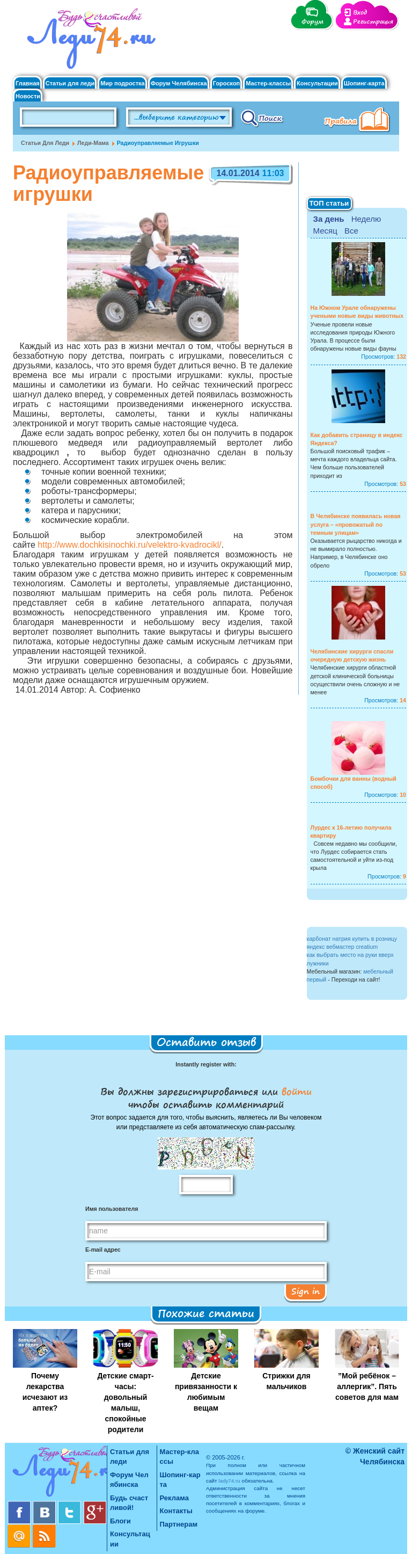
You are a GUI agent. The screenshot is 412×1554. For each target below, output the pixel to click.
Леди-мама (93, 143)
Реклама (174, 1498)
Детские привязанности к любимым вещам (206, 1391)
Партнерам (179, 1524)
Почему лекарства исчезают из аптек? (45, 1391)
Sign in (305, 1291)
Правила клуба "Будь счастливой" (359, 120)
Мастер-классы (268, 83)
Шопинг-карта (364, 83)
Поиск (262, 117)
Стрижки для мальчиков (286, 1381)
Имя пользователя (111, 1209)
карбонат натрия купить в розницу (352, 938)
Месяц (325, 230)
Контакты (176, 1511)
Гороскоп (226, 83)
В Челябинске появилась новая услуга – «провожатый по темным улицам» (356, 524)
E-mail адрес (103, 1249)
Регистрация (373, 21)
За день (328, 218)
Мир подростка (122, 83)
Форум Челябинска (179, 83)
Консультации (317, 83)
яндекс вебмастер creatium (342, 946)
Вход (360, 12)
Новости (28, 96)
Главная (28, 83)
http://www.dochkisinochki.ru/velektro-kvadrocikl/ (129, 544)
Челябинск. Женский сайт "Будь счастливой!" (89, 42)
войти (295, 1091)
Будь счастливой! (129, 1503)
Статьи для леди (70, 83)
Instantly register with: (205, 1064)
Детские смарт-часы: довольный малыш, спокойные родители (125, 1402)
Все (351, 230)
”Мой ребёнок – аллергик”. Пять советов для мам (367, 1386)
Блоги (120, 1521)
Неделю (366, 218)
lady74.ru (229, 1481)
